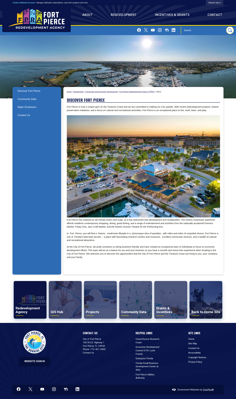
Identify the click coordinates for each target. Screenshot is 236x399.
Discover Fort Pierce (29, 91)
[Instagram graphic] (160, 30)
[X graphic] (146, 30)
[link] (214, 2)
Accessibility (194, 352)
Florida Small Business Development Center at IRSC (147, 366)
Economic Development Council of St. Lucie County (147, 350)
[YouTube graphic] (153, 30)
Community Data (27, 99)
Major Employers (27, 107)
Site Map (192, 343)
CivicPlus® (208, 389)
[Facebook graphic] (139, 30)
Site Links (194, 333)
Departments (78, 92)
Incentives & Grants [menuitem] (172, 15)
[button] (230, 30)
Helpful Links (144, 333)
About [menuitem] (87, 15)
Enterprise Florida (144, 358)
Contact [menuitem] (215, 15)
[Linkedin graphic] (173, 30)
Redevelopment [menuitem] (124, 15)
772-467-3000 (98, 349)
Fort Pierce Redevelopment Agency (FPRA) (137, 92)
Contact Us (24, 115)
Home (69, 92)
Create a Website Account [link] (24, 3)
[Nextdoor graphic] (167, 30)
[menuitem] (36, 91)
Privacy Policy (195, 362)
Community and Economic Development (101, 92)
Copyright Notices (197, 357)
